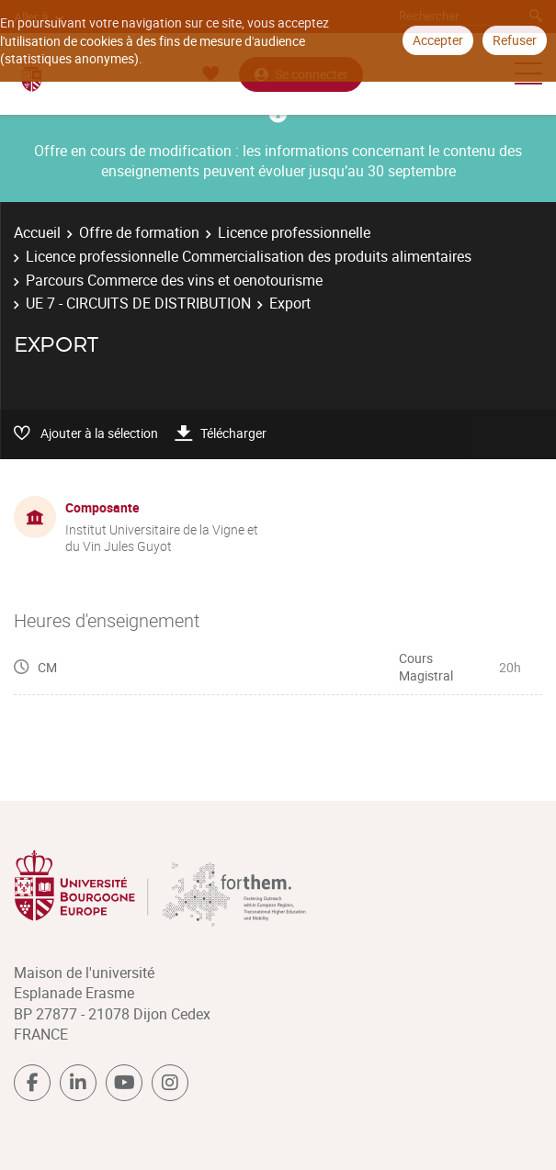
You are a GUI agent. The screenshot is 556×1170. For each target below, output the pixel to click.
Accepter (438, 40)
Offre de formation (139, 232)
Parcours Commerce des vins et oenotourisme (174, 280)
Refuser (515, 40)
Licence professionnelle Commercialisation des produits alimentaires (248, 256)
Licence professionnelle (294, 232)
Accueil (37, 232)
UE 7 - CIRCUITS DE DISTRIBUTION (138, 303)
